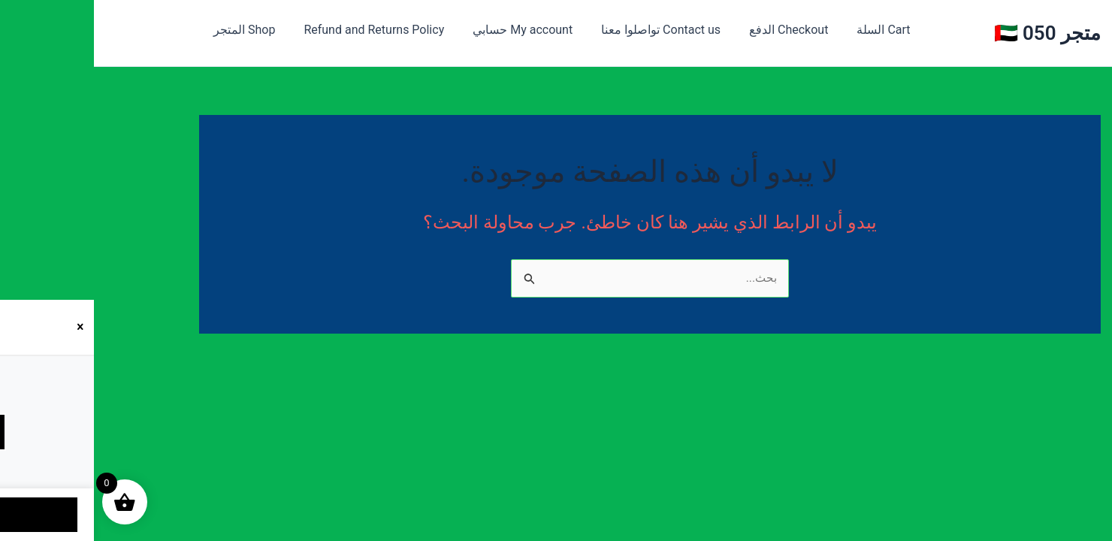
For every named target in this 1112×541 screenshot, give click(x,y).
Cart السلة (764, 30)
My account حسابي (417, 30)
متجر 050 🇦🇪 (954, 33)
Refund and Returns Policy (273, 30)
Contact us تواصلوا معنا (551, 30)
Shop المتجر (148, 30)
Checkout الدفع (674, 30)
